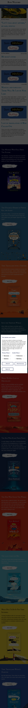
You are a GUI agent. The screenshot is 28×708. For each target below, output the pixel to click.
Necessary (5, 355)
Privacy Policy (6, 352)
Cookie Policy (16, 352)
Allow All (8, 363)
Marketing (18, 358)
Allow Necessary (20, 363)
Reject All (8, 369)
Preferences (19, 355)
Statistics (5, 358)
